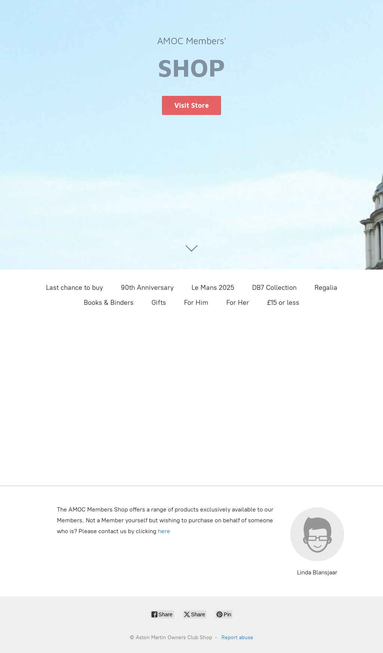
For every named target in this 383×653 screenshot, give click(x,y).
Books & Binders (109, 302)
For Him (196, 302)
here (164, 531)
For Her (237, 302)
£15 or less (283, 302)
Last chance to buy (74, 287)
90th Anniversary (147, 287)
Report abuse (237, 637)
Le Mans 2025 (213, 287)
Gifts (158, 302)
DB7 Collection (274, 287)
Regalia (326, 287)
